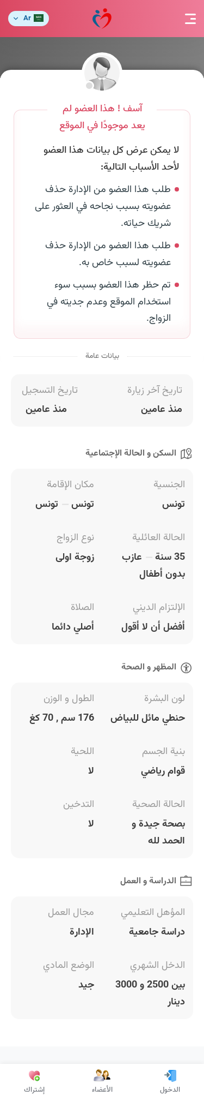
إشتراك (34, 1082)
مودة (102, 18)
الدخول (170, 1082)
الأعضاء (102, 1082)
